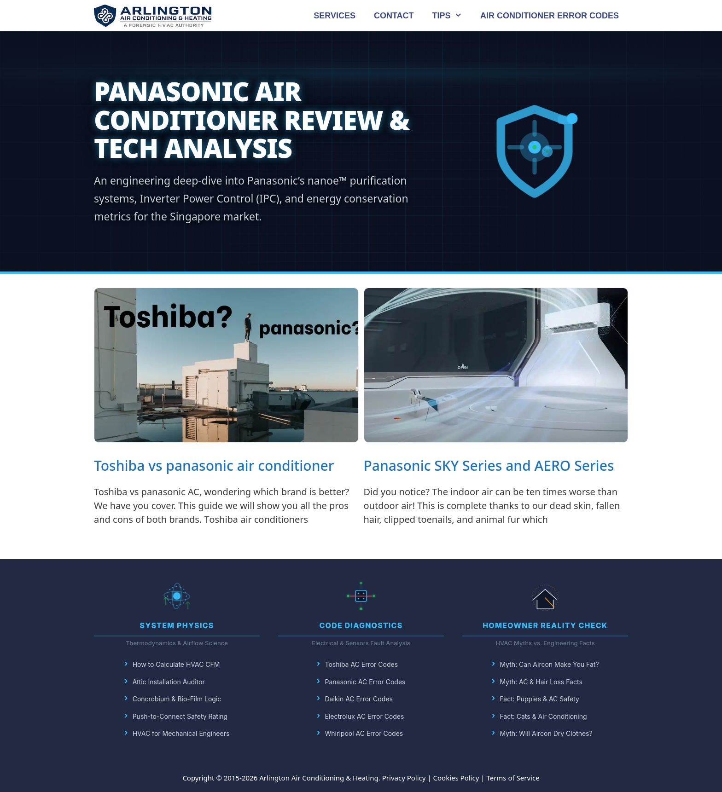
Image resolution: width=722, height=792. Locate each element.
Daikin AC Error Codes (359, 699)
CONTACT (394, 15)
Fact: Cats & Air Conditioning (543, 716)
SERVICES (334, 15)
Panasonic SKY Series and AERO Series (489, 465)
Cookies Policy (456, 777)
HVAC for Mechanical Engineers (181, 733)
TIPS (451, 15)
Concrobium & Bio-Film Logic (177, 699)
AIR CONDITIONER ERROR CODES (549, 15)
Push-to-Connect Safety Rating (180, 716)
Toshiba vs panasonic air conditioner (214, 465)
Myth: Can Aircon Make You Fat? (549, 664)
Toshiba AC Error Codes (361, 664)
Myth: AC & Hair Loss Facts (541, 682)
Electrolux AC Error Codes (364, 716)
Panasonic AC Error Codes (365, 682)
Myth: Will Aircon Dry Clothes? (546, 733)
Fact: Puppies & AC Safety (539, 699)
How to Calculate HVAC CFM (176, 664)
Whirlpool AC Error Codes (364, 733)
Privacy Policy (404, 777)
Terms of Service (512, 777)
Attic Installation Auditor (169, 682)
